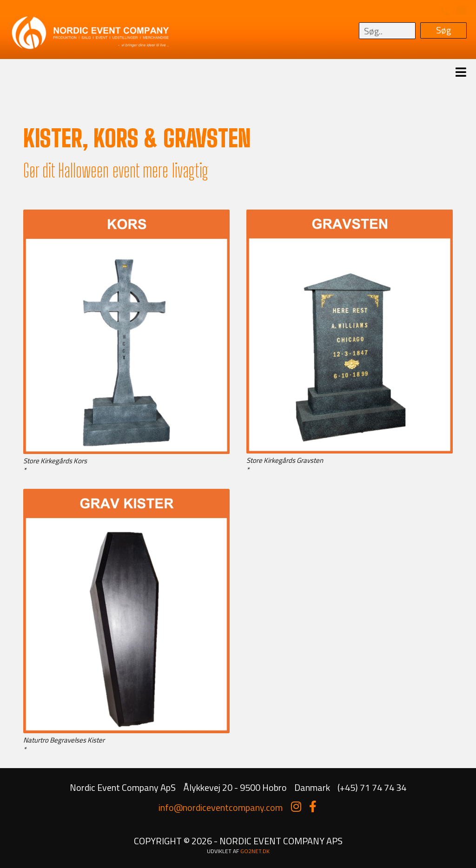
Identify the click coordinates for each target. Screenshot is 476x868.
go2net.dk (255, 851)
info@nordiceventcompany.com (221, 807)
